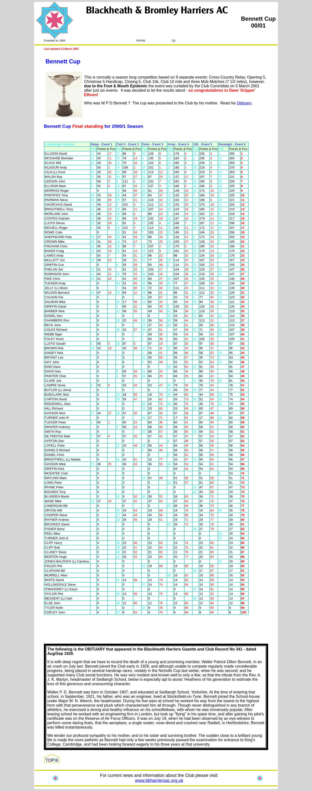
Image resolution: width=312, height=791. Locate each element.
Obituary (244, 103)
